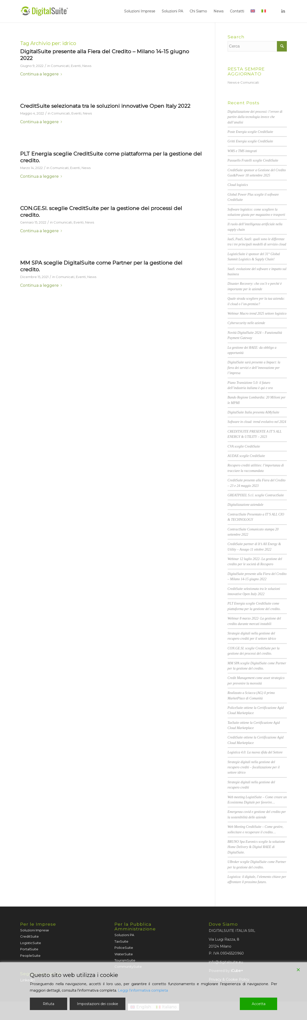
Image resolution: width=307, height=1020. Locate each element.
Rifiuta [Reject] (48, 1004)
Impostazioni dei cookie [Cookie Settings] (97, 1004)
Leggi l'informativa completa (143, 990)
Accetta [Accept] (258, 1004)
